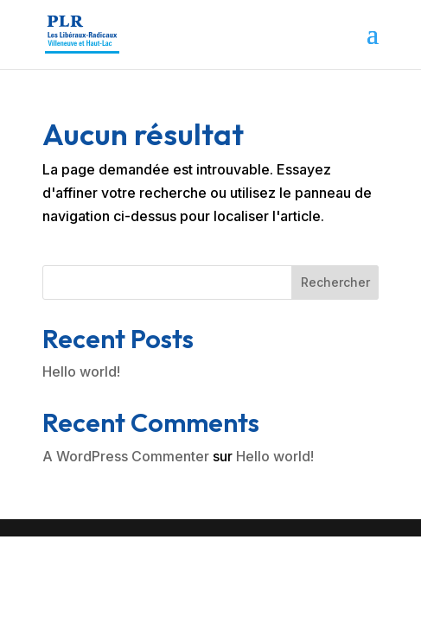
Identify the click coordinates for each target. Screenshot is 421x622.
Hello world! (81, 371)
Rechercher (335, 282)
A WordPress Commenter (125, 456)
